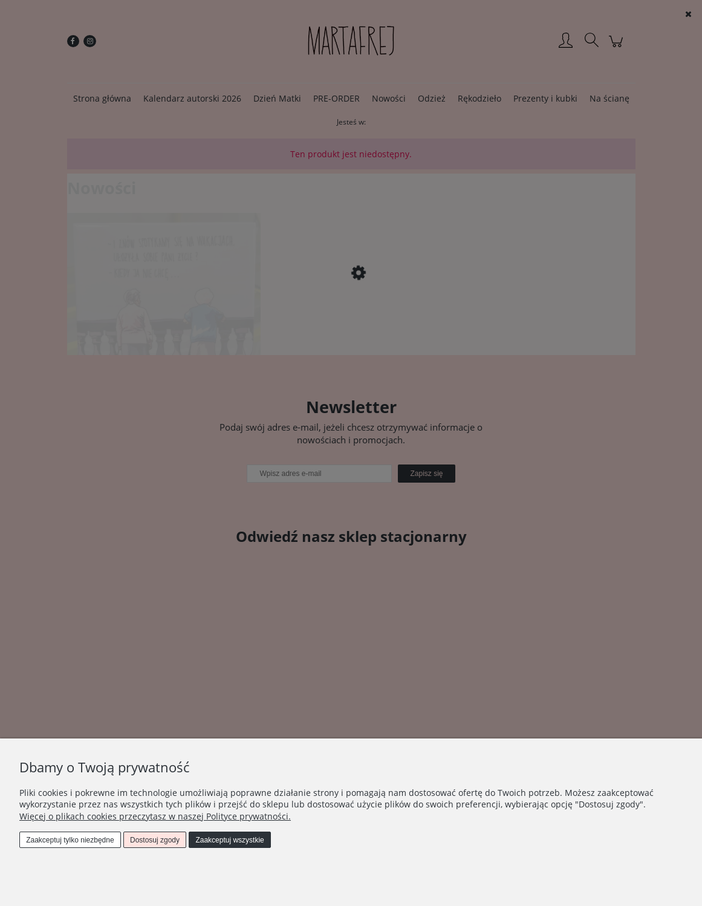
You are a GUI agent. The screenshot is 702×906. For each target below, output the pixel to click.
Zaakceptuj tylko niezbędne (70, 840)
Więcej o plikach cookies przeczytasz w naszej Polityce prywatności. (155, 816)
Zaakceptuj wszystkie (229, 840)
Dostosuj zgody (155, 840)
